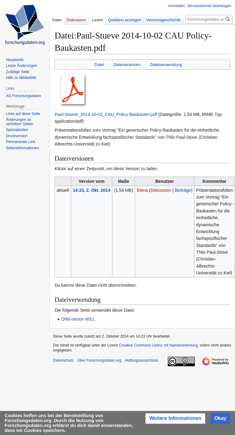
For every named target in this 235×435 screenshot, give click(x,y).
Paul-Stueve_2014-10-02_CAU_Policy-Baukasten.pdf (106, 114)
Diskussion (160, 190)
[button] (175, 418)
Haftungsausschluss (141, 360)
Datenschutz (63, 360)
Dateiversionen (127, 64)
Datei (99, 64)
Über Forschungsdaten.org (99, 360)
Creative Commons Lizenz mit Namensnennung (158, 345)
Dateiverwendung (166, 64)
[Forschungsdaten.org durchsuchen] (209, 19)
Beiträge (183, 190)
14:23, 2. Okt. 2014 (91, 190)
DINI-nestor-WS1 (77, 319)
